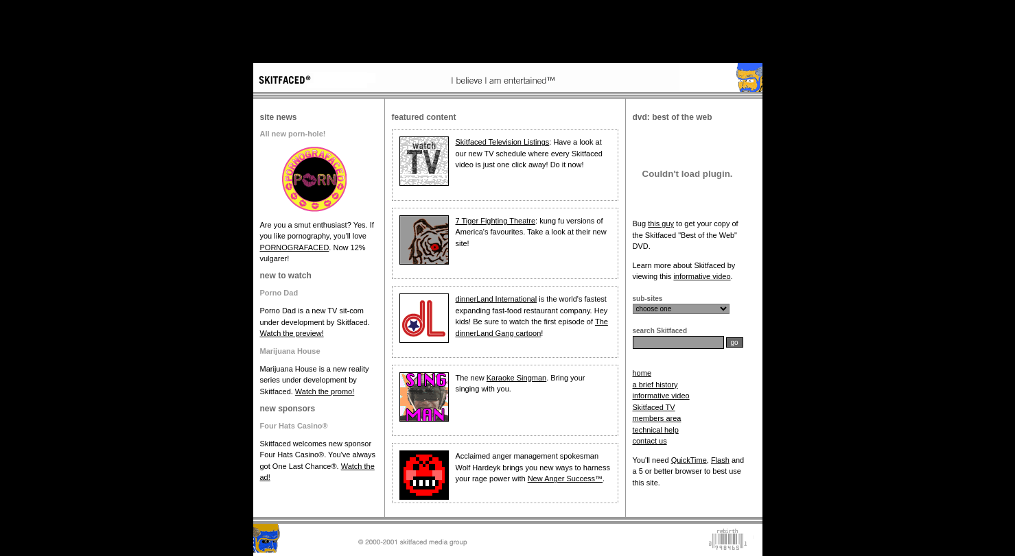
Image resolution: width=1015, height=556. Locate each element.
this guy (661, 223)
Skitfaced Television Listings (503, 142)
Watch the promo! (324, 391)
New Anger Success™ (565, 478)
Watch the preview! (292, 333)
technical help (656, 430)
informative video (701, 276)
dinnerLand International (496, 299)
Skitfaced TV (654, 407)
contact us (650, 441)
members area (657, 418)
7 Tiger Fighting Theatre (496, 221)
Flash (720, 460)
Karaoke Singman (516, 378)
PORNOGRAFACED (294, 247)
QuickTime (689, 460)
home (642, 373)
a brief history (655, 384)
